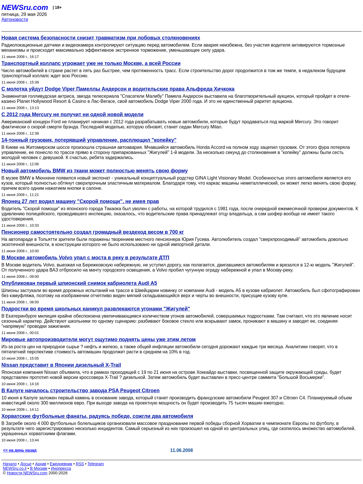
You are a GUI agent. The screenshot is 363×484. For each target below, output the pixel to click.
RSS (80, 464)
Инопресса (61, 468)
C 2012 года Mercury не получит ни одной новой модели (72, 114)
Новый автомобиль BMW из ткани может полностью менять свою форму (94, 171)
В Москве (38, 468)
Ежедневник (61, 464)
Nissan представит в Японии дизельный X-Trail (61, 365)
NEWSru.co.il (14, 468)
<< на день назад (20, 450)
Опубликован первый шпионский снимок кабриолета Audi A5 (79, 283)
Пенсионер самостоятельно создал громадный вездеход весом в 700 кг (92, 232)
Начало (10, 464)
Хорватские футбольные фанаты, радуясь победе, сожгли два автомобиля (97, 416)
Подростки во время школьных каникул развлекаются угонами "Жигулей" (95, 309)
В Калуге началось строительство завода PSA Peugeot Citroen (80, 390)
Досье (25, 464)
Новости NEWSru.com (27, 473)
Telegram (96, 464)
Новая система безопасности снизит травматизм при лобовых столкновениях (100, 38)
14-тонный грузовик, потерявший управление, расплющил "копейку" (88, 140)
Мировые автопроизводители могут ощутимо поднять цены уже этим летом (98, 339)
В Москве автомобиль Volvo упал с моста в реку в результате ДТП (85, 257)
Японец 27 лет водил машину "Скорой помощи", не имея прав (80, 201)
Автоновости (14, 19)
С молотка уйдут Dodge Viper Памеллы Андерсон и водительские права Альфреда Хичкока (118, 89)
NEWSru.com (24, 7)
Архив (40, 464)
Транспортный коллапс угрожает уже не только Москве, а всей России (91, 63)
